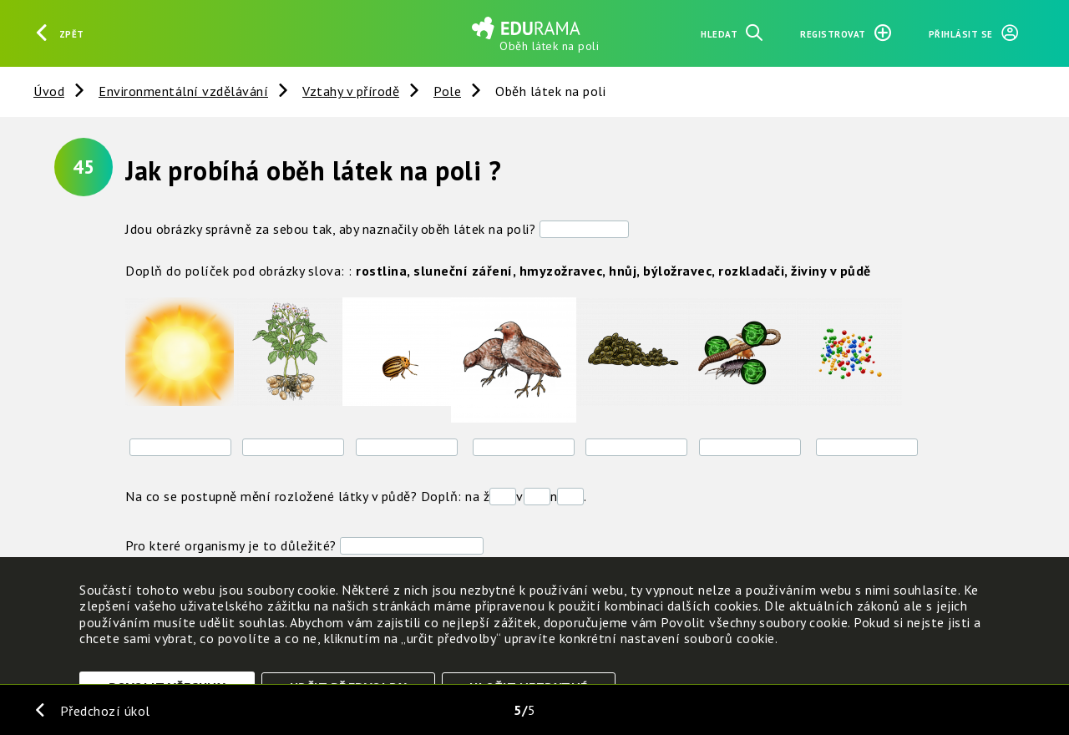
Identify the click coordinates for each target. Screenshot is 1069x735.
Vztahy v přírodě (350, 91)
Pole (447, 91)
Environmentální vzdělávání (183, 91)
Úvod (48, 91)
